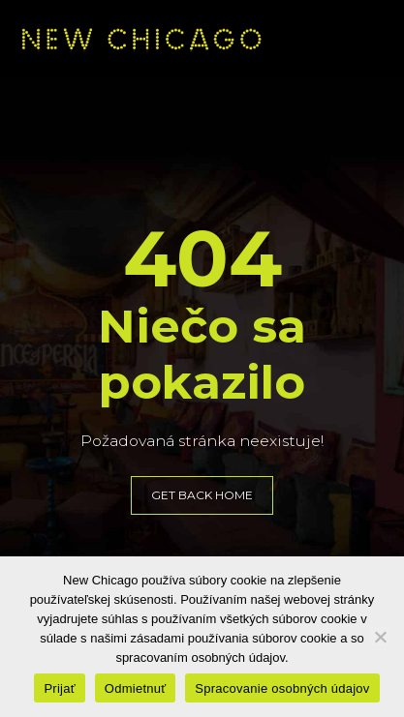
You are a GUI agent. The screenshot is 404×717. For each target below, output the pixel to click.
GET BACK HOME (202, 495)
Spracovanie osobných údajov (282, 688)
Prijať (59, 688)
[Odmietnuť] (379, 636)
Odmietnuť (136, 688)
